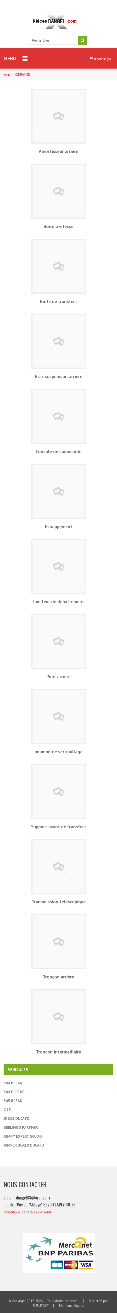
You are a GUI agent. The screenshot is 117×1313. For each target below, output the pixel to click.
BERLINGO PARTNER (21, 1127)
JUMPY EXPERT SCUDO (23, 1136)
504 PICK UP (14, 1091)
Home (7, 74)
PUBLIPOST (41, 1305)
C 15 (7, 1109)
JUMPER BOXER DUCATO (24, 1145)
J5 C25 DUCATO (16, 1118)
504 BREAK (13, 1082)
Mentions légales (71, 1305)
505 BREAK (13, 1100)
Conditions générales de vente (28, 1212)
